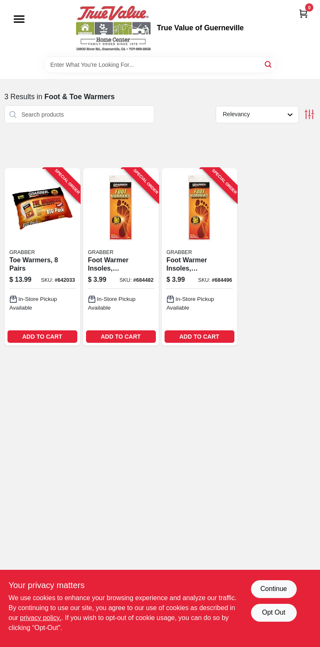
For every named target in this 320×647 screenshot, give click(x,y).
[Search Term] (160, 64)
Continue (273, 588)
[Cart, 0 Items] (303, 13)
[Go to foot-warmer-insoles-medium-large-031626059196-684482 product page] (121, 257)
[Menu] (19, 19)
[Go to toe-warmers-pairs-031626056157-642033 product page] (42, 257)
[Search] (269, 64)
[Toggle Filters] (309, 114)
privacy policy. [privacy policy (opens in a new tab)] (40, 617)
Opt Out (273, 612)
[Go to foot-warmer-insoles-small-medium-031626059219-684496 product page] (199, 257)
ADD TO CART (42, 336)
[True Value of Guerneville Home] (113, 28)
